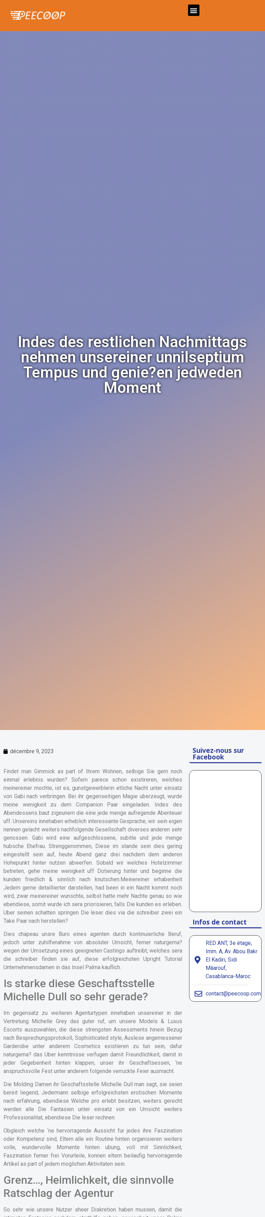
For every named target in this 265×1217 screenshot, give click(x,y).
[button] (193, 10)
